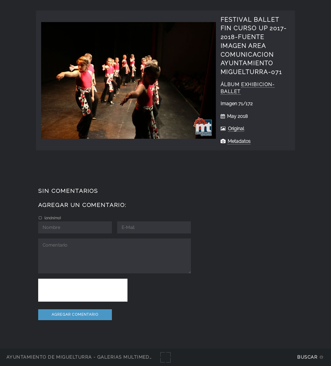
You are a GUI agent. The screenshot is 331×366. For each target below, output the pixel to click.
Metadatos (239, 141)
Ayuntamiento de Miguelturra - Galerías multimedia (80, 357)
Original (236, 128)
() (52, 217)
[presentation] (82, 290)
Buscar (307, 357)
